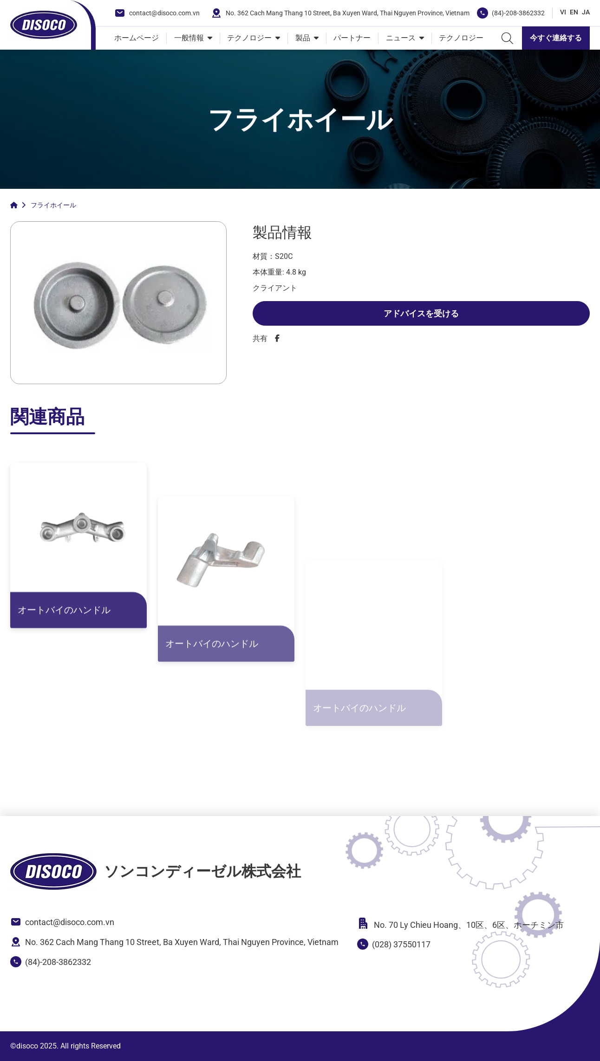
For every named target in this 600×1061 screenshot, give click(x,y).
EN (574, 12)
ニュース (401, 37)
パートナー (352, 37)
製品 (302, 37)
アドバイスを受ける (421, 313)
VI (563, 12)
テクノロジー (249, 37)
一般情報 (189, 37)
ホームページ (136, 37)
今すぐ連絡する (556, 37)
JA (586, 12)
